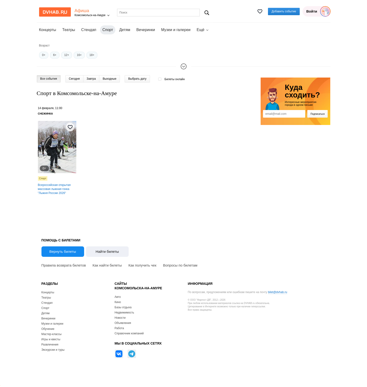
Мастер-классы (51, 334)
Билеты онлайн (174, 79)
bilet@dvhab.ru (277, 292)
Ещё (200, 30)
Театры (68, 30)
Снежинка (45, 113)
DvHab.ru (55, 12)
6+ (54, 55)
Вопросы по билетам (180, 265)
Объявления (123, 323)
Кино (118, 302)
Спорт (42, 178)
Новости (120, 317)
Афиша (82, 11)
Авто (118, 297)
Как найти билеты (107, 265)
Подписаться (317, 114)
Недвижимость (124, 312)
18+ (92, 55)
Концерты (47, 30)
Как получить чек (142, 265)
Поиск (206, 13)
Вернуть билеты (62, 251)
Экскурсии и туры (53, 349)
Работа (119, 328)
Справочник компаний (129, 333)
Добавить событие (284, 11)
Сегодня (74, 78)
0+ (43, 55)
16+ (79, 55)
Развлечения (50, 344)
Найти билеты (107, 251)
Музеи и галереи (175, 30)
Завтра (91, 78)
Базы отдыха (123, 307)
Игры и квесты (50, 339)
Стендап (88, 30)
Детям (124, 30)
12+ (66, 55)
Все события (48, 78)
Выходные (109, 78)
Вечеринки (145, 30)
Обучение (47, 329)
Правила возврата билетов (63, 265)
